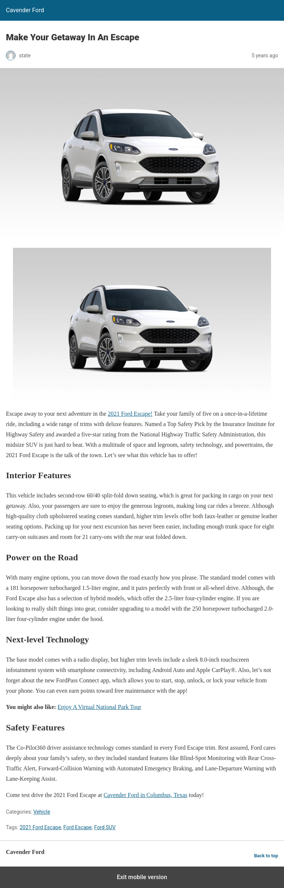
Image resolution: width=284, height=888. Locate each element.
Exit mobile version (142, 877)
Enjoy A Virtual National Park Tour (99, 707)
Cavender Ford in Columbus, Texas (145, 795)
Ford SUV (105, 827)
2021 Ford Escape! (130, 414)
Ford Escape (77, 827)
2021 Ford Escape (40, 827)
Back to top (266, 855)
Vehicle (41, 812)
